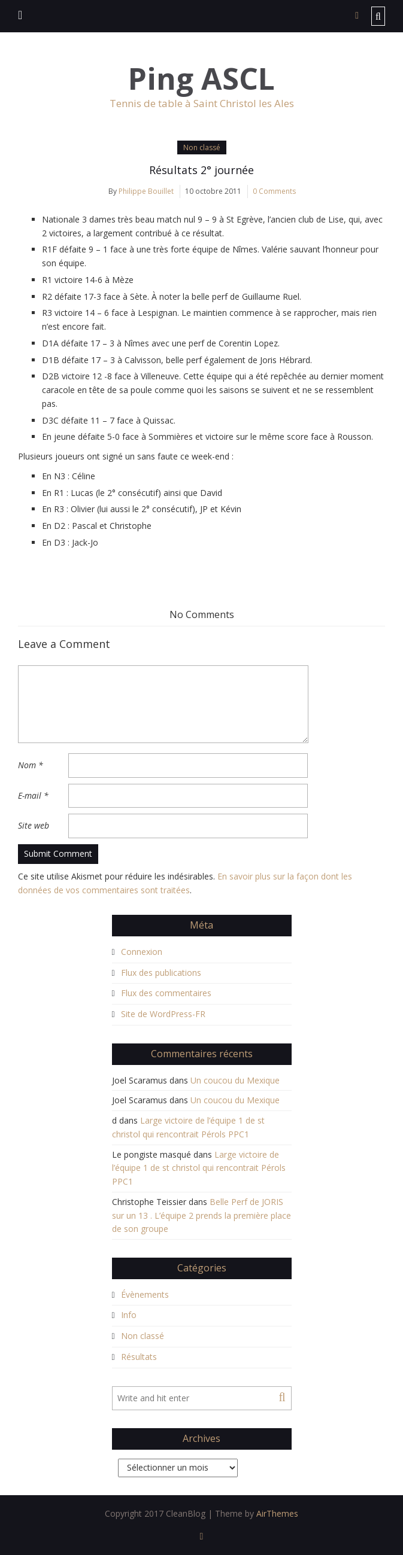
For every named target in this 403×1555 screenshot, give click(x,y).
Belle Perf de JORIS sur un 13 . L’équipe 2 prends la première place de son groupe (201, 1215)
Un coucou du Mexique (235, 1080)
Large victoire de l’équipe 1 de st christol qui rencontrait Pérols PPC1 (199, 1168)
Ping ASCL (201, 78)
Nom (30, 765)
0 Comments (274, 191)
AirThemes (277, 1513)
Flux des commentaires (166, 993)
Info (129, 1314)
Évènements (145, 1294)
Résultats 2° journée (201, 170)
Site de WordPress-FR (163, 1014)
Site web (33, 825)
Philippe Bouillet (146, 191)
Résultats (139, 1356)
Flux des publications (161, 972)
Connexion (141, 951)
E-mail (33, 795)
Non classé (201, 147)
